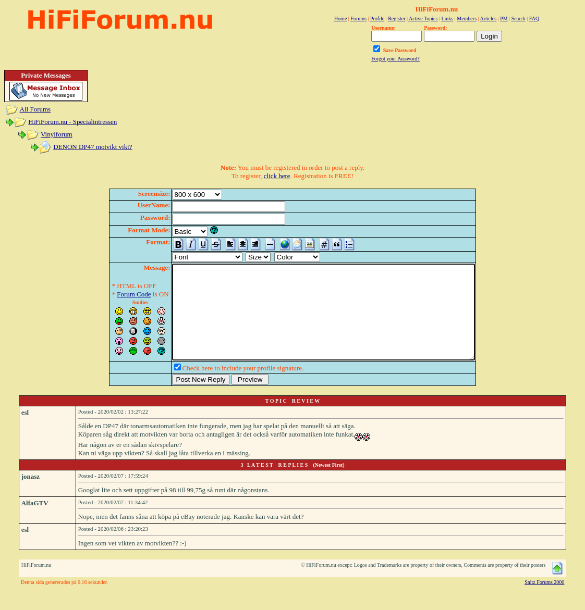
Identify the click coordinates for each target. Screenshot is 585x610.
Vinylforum (56, 134)
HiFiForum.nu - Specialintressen (72, 122)
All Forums (35, 109)
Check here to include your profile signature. (225, 387)
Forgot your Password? (395, 58)
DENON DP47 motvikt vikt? (92, 147)
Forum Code (115, 294)
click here (277, 176)
